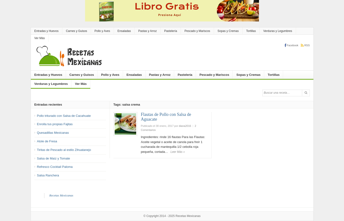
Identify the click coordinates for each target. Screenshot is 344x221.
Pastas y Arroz (147, 31)
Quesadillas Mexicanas (53, 132)
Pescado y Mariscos (197, 31)
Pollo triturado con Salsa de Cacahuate (64, 116)
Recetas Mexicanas (61, 195)
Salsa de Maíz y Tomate (53, 158)
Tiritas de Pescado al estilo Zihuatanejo (64, 150)
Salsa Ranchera (48, 175)
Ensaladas (124, 31)
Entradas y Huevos (46, 31)
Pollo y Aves (102, 31)
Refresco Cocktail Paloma (55, 167)
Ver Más (39, 38)
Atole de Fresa (47, 141)
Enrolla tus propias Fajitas (55, 124)
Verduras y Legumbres (277, 31)
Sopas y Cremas (228, 31)
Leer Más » (178, 152)
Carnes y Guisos (76, 31)
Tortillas (251, 31)
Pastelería (170, 31)
